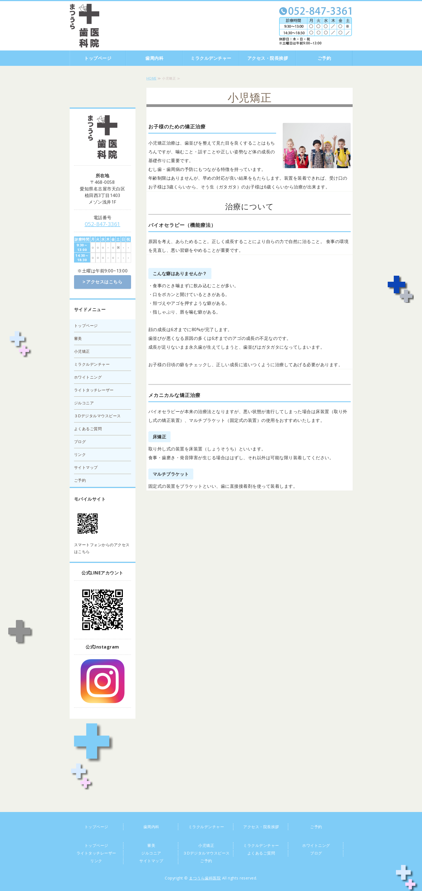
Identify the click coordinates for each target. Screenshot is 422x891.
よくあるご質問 (88, 428)
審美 (78, 337)
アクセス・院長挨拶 (267, 58)
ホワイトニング (88, 376)
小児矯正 (82, 350)
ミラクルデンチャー (211, 58)
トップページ (97, 58)
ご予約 (324, 58)
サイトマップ (86, 466)
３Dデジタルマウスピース (97, 415)
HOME (151, 78)
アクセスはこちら (104, 282)
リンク (80, 453)
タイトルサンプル (84, 25)
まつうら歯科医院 (205, 877)
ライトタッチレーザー (94, 389)
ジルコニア (84, 402)
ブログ (80, 441)
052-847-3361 (102, 224)
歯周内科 (154, 58)
